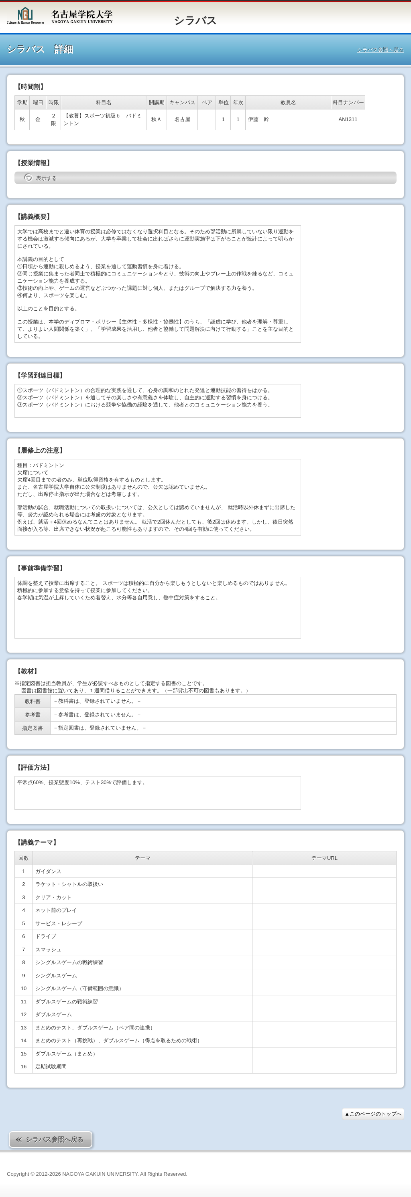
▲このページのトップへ (373, 1114)
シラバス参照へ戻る (380, 50)
